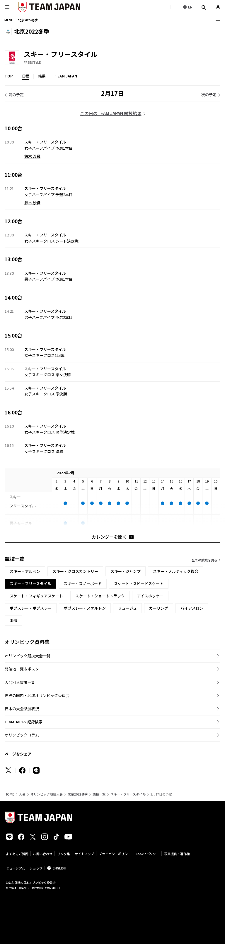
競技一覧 (99, 794)
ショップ (36, 868)
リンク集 (63, 853)
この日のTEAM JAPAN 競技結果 (111, 113)
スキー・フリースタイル (128, 794)
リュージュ (127, 608)
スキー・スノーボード (83, 583)
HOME (9, 794)
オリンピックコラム (22, 735)
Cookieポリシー (147, 853)
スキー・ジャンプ (125, 571)
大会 (22, 794)
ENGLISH (59, 868)
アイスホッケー (150, 596)
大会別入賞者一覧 (20, 682)
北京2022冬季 (78, 794)
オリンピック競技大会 (46, 794)
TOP (9, 75)
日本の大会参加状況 (22, 708)
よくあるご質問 (17, 853)
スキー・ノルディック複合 (175, 571)
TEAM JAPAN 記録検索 (23, 722)
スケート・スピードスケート (138, 583)
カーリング (158, 608)
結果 (41, 75)
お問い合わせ (42, 853)
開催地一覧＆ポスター (24, 669)
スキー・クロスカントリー (75, 571)
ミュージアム (15, 868)
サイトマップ (84, 853)
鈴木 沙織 (32, 156)
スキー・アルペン (25, 571)
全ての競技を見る (204, 560)
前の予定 (16, 94)
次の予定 (209, 94)
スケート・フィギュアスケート (36, 596)
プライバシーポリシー (115, 853)
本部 (13, 620)
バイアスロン (191, 608)
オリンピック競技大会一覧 (27, 655)
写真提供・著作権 (177, 853)
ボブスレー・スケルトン (85, 608)
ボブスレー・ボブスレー (31, 608)
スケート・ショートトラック (100, 596)
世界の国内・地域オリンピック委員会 (37, 695)
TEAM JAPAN (66, 75)
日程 (25, 75)
